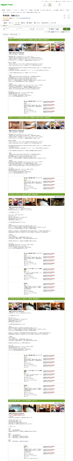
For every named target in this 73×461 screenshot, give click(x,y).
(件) (13, 18)
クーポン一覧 (53, 22)
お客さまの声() (45, 22)
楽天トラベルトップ (6, 12)
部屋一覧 (23, 22)
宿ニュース (11, 22)
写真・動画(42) (29, 22)
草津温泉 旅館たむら (11, 16)
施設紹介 (5, 22)
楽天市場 (63, 1)
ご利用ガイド (47, 1)
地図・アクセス (37, 22)
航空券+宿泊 (55, 31)
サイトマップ (52, 1)
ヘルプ (42, 1)
